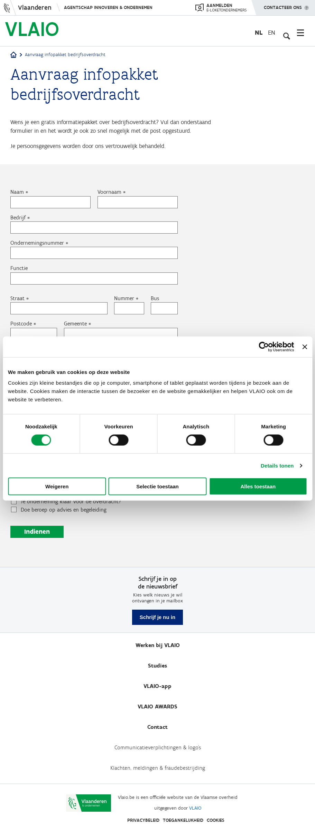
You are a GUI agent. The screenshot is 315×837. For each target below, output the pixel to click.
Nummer (124, 310)
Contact (157, 727)
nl (258, 32)
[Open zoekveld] (285, 32)
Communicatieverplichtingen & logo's (157, 747)
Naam (17, 203)
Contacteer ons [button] (283, 5)
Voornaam (109, 203)
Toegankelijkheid (183, 820)
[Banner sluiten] (304, 346)
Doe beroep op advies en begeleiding (63, 524)
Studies (157, 665)
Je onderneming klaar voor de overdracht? (71, 516)
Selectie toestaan (157, 486)
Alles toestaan (258, 486)
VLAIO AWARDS (157, 706)
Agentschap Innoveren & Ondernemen (108, 7)
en (271, 32)
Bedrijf (18, 229)
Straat (17, 310)
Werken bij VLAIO (158, 645)
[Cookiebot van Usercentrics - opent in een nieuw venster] (264, 346)
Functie (19, 280)
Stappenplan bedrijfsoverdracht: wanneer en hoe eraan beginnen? (85, 503)
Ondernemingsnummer (37, 254)
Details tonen (277, 465)
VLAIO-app (157, 686)
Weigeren (56, 486)
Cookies (215, 820)
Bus (155, 310)
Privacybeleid (143, 820)
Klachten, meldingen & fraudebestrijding (157, 768)
